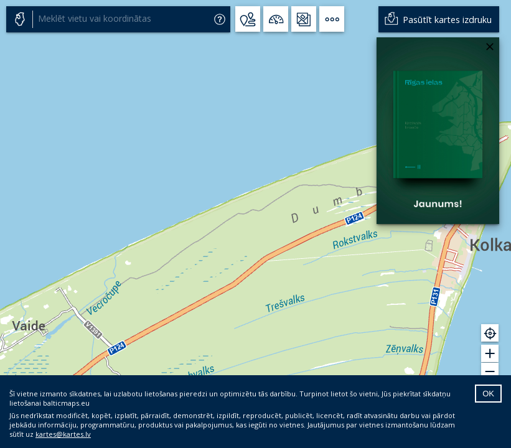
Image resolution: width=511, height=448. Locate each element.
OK (488, 393)
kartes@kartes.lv (63, 434)
